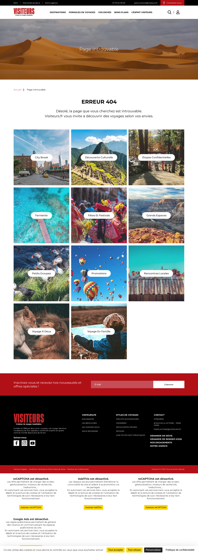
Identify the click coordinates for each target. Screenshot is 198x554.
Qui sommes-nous (91, 427)
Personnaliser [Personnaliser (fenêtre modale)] (153, 550)
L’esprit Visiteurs (141, 12)
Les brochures (89, 423)
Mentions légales (20, 469)
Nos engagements (161, 442)
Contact (159, 415)
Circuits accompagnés (127, 419)
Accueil (18, 89)
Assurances (88, 419)
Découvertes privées (126, 427)
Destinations (58, 12)
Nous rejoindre (90, 431)
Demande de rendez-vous (166, 439)
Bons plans (121, 12)
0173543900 (159, 419)
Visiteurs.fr (89, 415)
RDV (16, 3)
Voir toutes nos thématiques (130, 435)
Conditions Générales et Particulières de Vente (47, 469)
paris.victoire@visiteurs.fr (146, 3)
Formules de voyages (82, 12)
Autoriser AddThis (93, 507)
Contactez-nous (174, 3)
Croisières (121, 423)
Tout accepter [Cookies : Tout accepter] (115, 550)
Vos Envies (104, 12)
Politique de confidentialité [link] (180, 550)
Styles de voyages (127, 415)
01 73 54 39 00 (118, 3)
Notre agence (51, 3)
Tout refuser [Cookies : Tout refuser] (134, 550)
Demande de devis (31, 3)
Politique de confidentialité (78, 469)
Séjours (120, 431)
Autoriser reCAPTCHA (31, 507)
